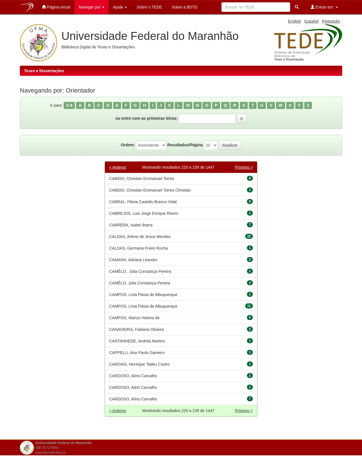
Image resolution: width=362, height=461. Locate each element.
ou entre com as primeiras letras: (146, 118)
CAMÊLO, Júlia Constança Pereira (139, 283)
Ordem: (128, 145)
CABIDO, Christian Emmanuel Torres (141, 178)
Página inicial (56, 7)
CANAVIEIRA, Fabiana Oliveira (136, 329)
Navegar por (91, 7)
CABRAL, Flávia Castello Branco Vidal (143, 202)
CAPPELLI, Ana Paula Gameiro (137, 352)
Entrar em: (324, 7)
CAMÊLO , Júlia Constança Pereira (140, 271)
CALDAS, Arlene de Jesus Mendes (140, 236)
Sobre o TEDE (148, 7)
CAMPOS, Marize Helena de (134, 318)
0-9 (69, 105)
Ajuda (120, 7)
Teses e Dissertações (44, 70)
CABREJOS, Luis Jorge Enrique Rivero (143, 213)
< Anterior (117, 167)
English (294, 21)
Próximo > (244, 167)
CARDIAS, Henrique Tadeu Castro (139, 364)
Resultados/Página (185, 145)
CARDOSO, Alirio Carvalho (133, 387)
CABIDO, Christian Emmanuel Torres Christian (150, 190)
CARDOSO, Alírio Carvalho (133, 376)
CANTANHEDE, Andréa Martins (137, 341)
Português (331, 21)
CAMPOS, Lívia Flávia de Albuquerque (143, 306)
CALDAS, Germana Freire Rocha (138, 248)
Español (311, 21)
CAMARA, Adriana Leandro (133, 260)
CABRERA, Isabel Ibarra (130, 225)
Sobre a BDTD (184, 7)
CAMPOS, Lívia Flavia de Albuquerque (143, 294)
